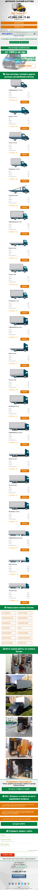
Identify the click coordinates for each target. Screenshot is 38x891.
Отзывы (17, 858)
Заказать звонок (14, 42)
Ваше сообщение (5, 844)
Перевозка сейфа (6, 638)
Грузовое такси (22, 643)
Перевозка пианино (23, 633)
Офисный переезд (23, 618)
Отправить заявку (7, 855)
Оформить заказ (19, 27)
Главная (4, 858)
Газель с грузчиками (7, 643)
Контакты (21, 858)
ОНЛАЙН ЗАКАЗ (25, 66)
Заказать (24, 102)
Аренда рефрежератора (24, 638)
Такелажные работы (23, 623)
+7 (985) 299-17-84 (19, 17)
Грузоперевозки (6, 613)
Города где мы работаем (30, 858)
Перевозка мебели (6, 633)
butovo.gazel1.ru (7, 34)
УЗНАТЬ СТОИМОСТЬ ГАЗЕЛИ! (19, 789)
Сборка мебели (6, 628)
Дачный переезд (6, 623)
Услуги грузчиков (23, 613)
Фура (20, 628)
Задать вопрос (24, 42)
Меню (34, 33)
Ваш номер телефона (6, 839)
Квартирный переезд (7, 618)
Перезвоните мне (19, 23)
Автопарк (9, 858)
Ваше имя (3, 835)
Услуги (12, 858)
